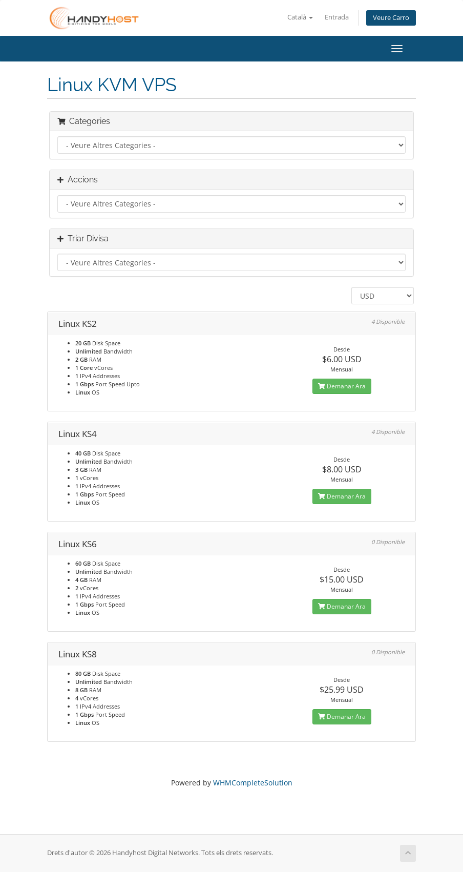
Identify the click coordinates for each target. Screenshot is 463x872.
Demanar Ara (342, 386)
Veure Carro (391, 17)
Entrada (337, 17)
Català (300, 17)
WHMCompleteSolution (252, 782)
